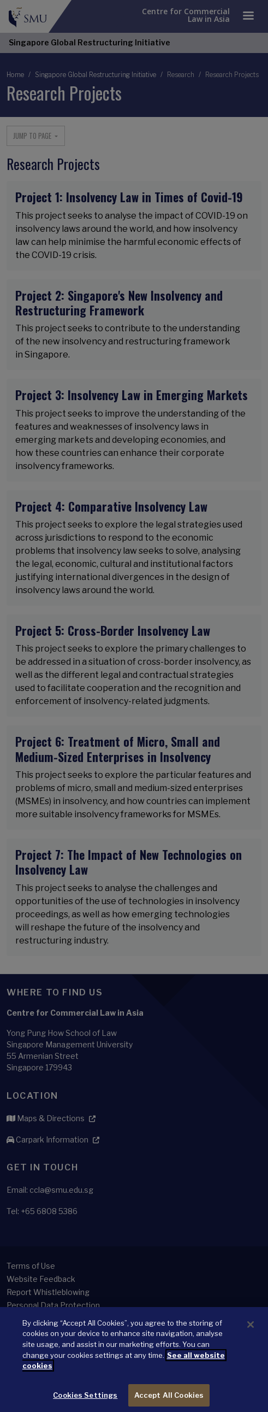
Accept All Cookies (169, 1400)
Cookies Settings (85, 1400)
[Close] (251, 1329)
